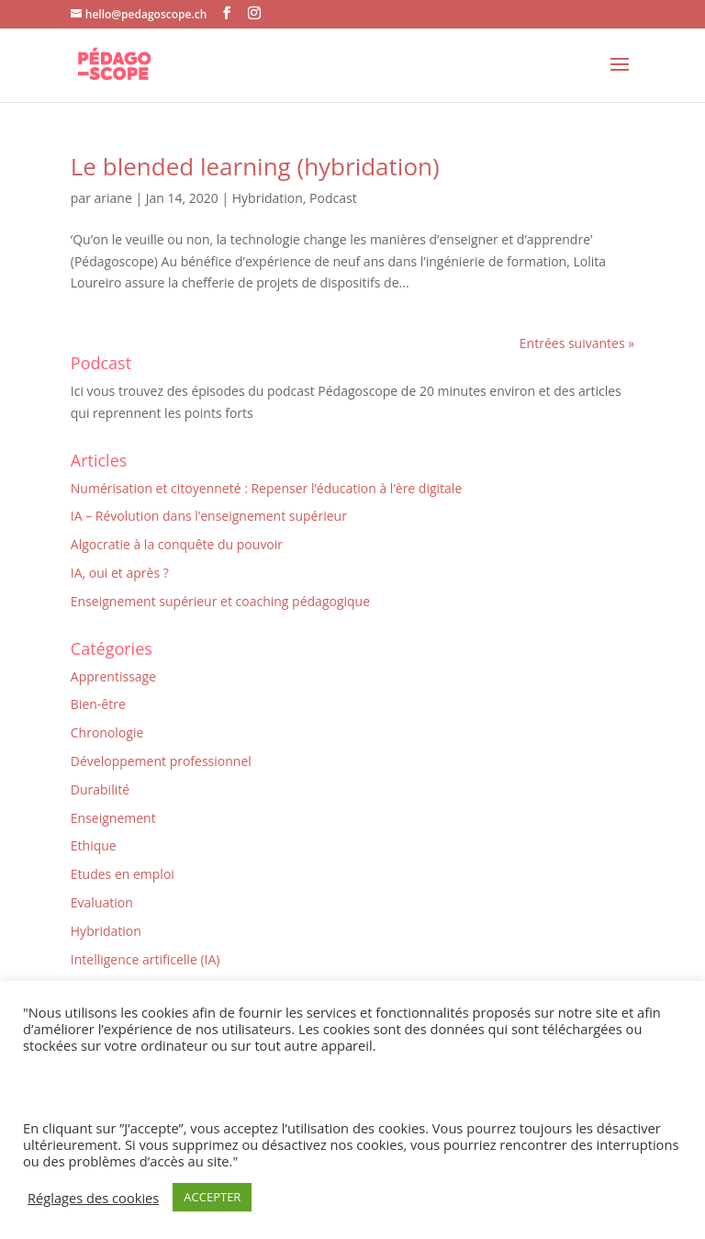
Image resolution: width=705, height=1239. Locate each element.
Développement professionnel (161, 761)
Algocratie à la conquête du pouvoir (177, 544)
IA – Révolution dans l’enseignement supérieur (209, 515)
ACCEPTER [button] (212, 1196)
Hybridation (267, 198)
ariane (113, 198)
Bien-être (98, 704)
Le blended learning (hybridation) (255, 166)
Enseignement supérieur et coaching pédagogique (220, 601)
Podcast (333, 198)
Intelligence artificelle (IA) (145, 959)
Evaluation (102, 902)
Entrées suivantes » (577, 343)
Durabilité (100, 789)
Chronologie (107, 732)
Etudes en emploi (122, 874)
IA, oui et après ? (120, 572)
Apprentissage (113, 676)
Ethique (94, 845)
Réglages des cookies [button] (93, 1197)
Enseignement (113, 818)
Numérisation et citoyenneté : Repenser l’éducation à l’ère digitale (266, 488)
